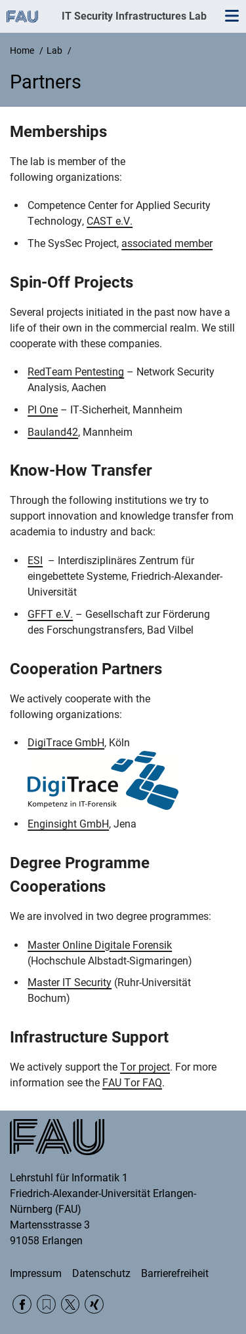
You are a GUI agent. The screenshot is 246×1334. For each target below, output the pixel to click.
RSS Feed (46, 1304)
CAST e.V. (110, 221)
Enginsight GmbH (68, 824)
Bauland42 (53, 432)
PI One (43, 410)
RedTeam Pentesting (76, 372)
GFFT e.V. (50, 614)
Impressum (36, 1273)
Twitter (70, 1304)
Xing (94, 1304)
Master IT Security (70, 982)
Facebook (21, 1304)
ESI (35, 560)
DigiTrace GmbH (66, 742)
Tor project (145, 1067)
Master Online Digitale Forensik (100, 945)
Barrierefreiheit (175, 1273)
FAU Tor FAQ (132, 1083)
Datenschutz (101, 1273)
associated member (167, 243)
